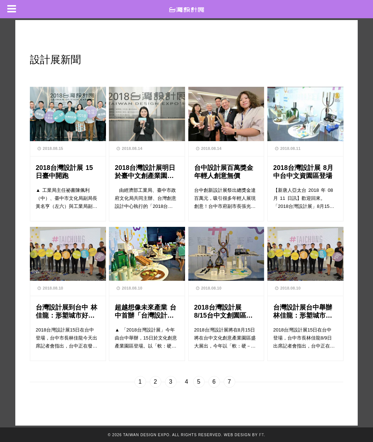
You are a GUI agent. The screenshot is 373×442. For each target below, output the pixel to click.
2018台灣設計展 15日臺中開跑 (64, 171)
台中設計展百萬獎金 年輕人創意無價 (223, 171)
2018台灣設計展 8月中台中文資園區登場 (303, 171)
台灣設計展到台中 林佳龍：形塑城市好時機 (66, 311)
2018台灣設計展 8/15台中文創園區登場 (223, 311)
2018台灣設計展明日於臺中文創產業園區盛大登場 (145, 171)
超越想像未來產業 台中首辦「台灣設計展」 (145, 311)
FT (261, 435)
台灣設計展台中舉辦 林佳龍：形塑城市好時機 (304, 311)
